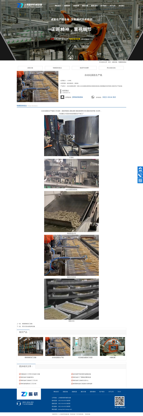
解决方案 (85, 5)
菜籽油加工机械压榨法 (27, 377)
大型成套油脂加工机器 (85, 357)
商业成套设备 (111, 68)
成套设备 (67, 5)
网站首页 (58, 5)
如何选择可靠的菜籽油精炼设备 (82, 374)
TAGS (119, 391)
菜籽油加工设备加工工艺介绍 (29, 380)
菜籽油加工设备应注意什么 (80, 380)
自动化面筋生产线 (58, 357)
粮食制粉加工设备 (27, 323)
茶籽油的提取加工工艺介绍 (28, 383)
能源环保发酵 (84, 68)
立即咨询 (68, 97)
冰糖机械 (112, 357)
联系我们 (122, 5)
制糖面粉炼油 (122, 62)
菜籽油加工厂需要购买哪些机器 (82, 377)
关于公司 (112, 5)
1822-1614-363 (109, 97)
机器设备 (87, 414)
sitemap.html (61, 409)
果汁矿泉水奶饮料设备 (28, 326)
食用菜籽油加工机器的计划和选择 (82, 383)
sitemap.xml (68, 409)
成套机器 (76, 5)
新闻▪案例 (94, 5)
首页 (109, 62)
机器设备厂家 (74, 414)
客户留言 (103, 5)
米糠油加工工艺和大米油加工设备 (30, 374)
